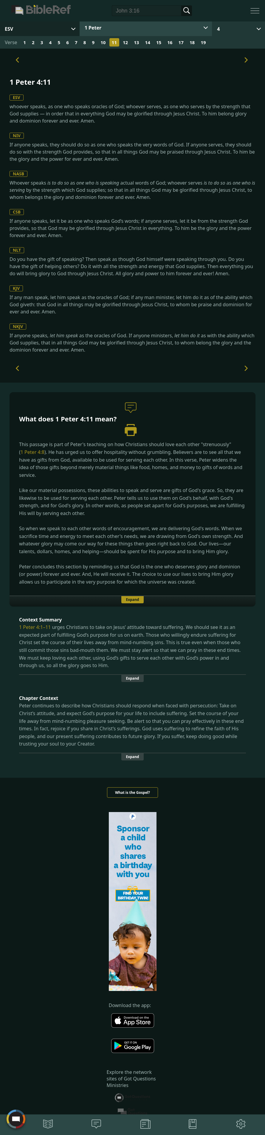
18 (192, 42)
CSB (17, 212)
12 (125, 42)
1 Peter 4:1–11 (35, 627)
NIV (17, 135)
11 (114, 42)
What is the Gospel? (132, 792)
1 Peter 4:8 (32, 452)
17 (181, 42)
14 (147, 42)
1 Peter (93, 27)
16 (169, 42)
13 (136, 42)
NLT (17, 250)
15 (158, 42)
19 (203, 42)
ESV (16, 97)
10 (103, 42)
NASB (18, 174)
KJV (16, 288)
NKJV (18, 326)
